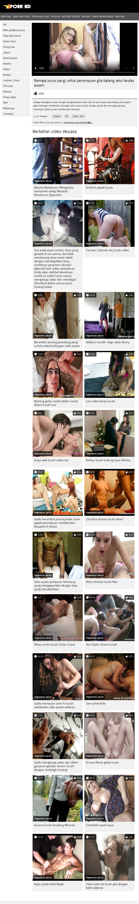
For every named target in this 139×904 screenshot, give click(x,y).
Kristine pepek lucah (99, 187)
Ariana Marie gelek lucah (102, 762)
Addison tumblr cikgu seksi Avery (107, 342)
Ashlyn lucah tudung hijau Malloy (108, 460)
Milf (5, 102)
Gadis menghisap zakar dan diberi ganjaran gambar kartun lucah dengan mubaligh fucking (56, 766)
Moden (7, 74)
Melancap (8, 108)
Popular (55, 16)
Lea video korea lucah (100, 401)
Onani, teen (9, 41)
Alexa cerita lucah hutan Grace (54, 644)
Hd (4, 24)
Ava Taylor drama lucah (101, 644)
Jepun (6, 52)
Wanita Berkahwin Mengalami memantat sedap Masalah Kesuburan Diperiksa (54, 191)
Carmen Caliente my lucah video (107, 250)
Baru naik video (21, 16)
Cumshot (8, 113)
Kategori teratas (71, 16)
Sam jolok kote (95, 703)
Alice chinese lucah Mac (102, 582)
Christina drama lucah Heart (104, 519)
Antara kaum (10, 58)
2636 (41, 93)
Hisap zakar (9, 97)
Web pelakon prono (14, 30)
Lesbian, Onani (11, 80)
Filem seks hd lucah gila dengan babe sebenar (107, 886)
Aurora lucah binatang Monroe (54, 825)
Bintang (86, 16)
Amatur (7, 63)
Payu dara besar (12, 35)
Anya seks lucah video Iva (51, 460)
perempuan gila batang (75, 122)
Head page (6, 16)
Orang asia (9, 46)
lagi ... (90, 122)
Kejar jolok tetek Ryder (49, 884)
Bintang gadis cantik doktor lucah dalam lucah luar (56, 403)
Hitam (6, 69)
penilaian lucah (40, 16)
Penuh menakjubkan (102, 16)
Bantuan (120, 16)
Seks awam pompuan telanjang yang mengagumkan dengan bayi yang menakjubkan (56, 585)
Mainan (7, 91)
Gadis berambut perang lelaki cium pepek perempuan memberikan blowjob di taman (57, 522)
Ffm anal (8, 86)
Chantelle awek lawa (99, 825)
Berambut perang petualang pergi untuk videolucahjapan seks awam (57, 344)
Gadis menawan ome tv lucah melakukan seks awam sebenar (54, 705)
